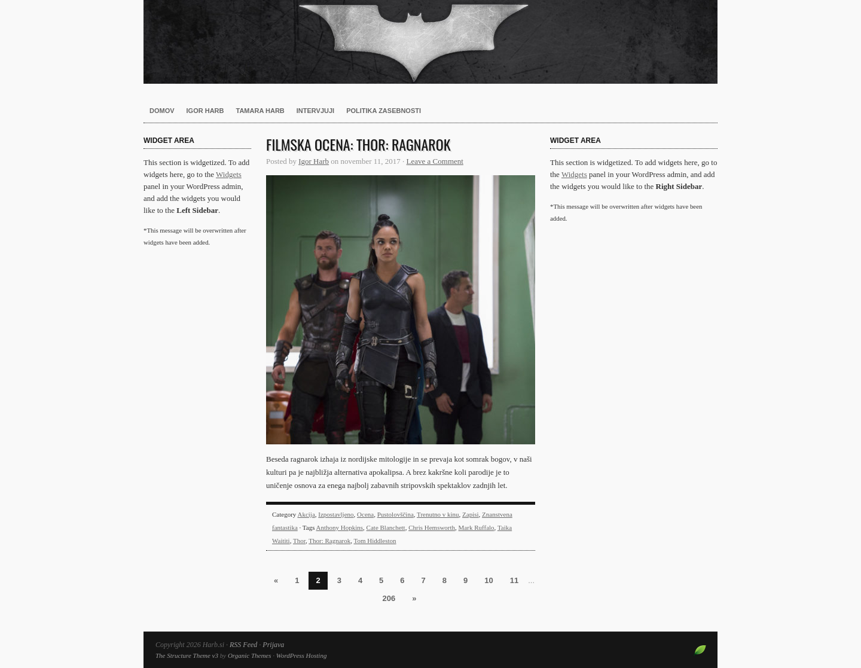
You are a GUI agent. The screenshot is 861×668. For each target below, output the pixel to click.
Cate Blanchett (386, 527)
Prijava (273, 644)
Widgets (229, 174)
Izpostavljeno (335, 514)
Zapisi (470, 514)
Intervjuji (315, 110)
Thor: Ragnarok (329, 540)
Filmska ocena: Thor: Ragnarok (358, 144)
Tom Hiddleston (375, 540)
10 (488, 580)
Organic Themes (249, 655)
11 (514, 580)
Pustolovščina (395, 514)
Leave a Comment (435, 161)
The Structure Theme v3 (186, 655)
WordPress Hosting (301, 655)
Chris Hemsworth (431, 527)
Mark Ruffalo (476, 527)
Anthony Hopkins (340, 527)
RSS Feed (243, 644)
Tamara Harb (260, 110)
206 (389, 598)
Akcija (306, 514)
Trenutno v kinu (438, 514)
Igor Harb (205, 110)
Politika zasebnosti (383, 110)
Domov (162, 110)
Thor (299, 540)
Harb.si (431, 42)
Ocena (365, 514)
